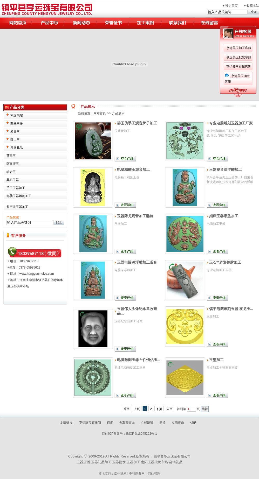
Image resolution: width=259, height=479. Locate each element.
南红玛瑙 (16, 115)
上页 (137, 409)
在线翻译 (147, 423)
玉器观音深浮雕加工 (225, 169)
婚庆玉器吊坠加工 (223, 216)
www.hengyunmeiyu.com (36, 274)
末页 (169, 409)
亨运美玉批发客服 (179, 57)
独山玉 (15, 140)
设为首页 (231, 6)
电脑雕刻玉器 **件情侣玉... (138, 360)
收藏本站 (253, 6)
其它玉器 (12, 180)
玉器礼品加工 (101, 462)
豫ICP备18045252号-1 (141, 433)
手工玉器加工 (15, 188)
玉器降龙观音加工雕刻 (135, 216)
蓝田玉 (11, 156)
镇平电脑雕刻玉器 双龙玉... (231, 309)
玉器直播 (83, 462)
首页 (126, 409)
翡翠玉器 (16, 123)
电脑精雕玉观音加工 (133, 169)
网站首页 (99, 113)
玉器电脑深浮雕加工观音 (137, 262)
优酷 (193, 423)
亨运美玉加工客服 (179, 48)
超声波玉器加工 (17, 207)
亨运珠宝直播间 (90, 423)
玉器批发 (119, 462)
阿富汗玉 (12, 164)
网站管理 (154, 473)
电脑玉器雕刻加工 (18, 196)
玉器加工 (133, 462)
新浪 (162, 423)
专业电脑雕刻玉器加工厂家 (231, 123)
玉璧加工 (216, 360)
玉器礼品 (16, 148)
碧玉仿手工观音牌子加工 (137, 123)
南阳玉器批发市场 (154, 462)
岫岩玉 (11, 172)
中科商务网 (137, 473)
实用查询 (178, 423)
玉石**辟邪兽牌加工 (225, 262)
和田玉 (15, 131)
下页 (159, 409)
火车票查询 (127, 423)
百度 (110, 423)
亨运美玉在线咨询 (179, 66)
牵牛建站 (120, 473)
